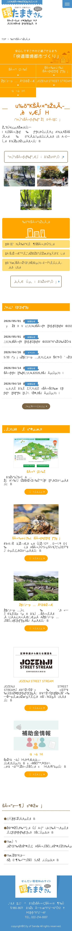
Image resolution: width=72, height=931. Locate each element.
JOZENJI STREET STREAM (54, 81)
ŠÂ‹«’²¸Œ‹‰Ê (18, 69)
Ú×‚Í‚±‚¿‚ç (35, 491)
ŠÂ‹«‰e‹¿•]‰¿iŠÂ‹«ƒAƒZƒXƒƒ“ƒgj (54, 69)
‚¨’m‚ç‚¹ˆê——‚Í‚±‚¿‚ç (35, 406)
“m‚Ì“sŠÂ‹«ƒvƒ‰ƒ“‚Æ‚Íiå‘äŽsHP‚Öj (35, 156)
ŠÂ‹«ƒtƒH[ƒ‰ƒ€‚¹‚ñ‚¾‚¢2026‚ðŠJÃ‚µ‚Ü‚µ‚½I (33, 373)
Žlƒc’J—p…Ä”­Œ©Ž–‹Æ (18, 81)
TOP (4, 39)
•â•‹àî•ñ (18, 91)
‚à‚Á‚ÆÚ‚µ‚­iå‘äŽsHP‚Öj (35, 281)
